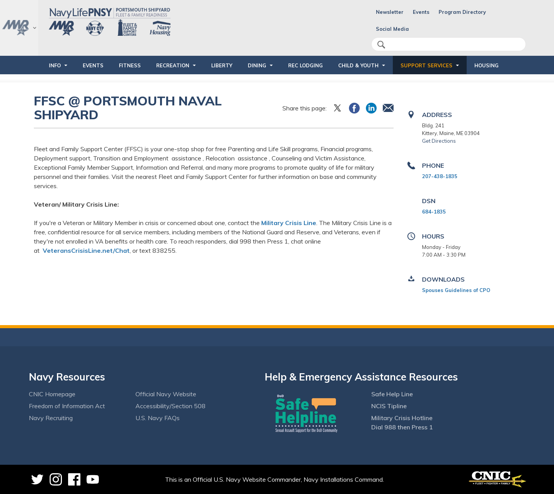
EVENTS (93, 65)
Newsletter (390, 12)
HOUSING (486, 65)
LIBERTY (221, 65)
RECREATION (172, 65)
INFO (55, 65)
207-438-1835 (439, 176)
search (381, 44)
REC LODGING (305, 65)
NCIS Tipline (389, 406)
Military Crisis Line (288, 223)
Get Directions (439, 141)
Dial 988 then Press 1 (402, 427)
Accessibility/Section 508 (170, 406)
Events (421, 12)
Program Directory (462, 12)
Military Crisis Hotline (401, 418)
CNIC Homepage (52, 394)
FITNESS (130, 65)
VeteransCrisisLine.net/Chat (86, 250)
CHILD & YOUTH (358, 65)
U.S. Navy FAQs (157, 418)
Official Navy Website (165, 394)
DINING (257, 65)
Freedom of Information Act (67, 406)
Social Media (392, 29)
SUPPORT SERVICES (426, 65)
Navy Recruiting (51, 418)
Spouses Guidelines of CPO (456, 290)
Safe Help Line (392, 394)
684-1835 (434, 212)
